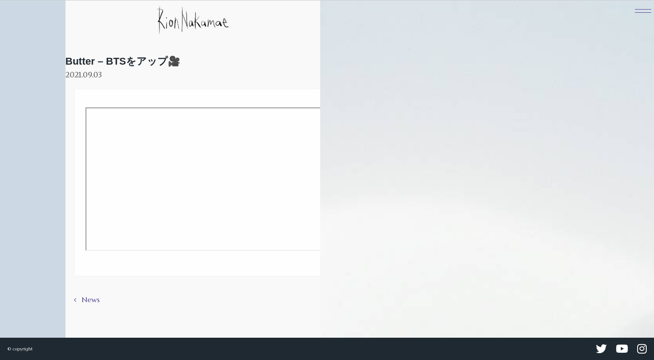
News (91, 299)
